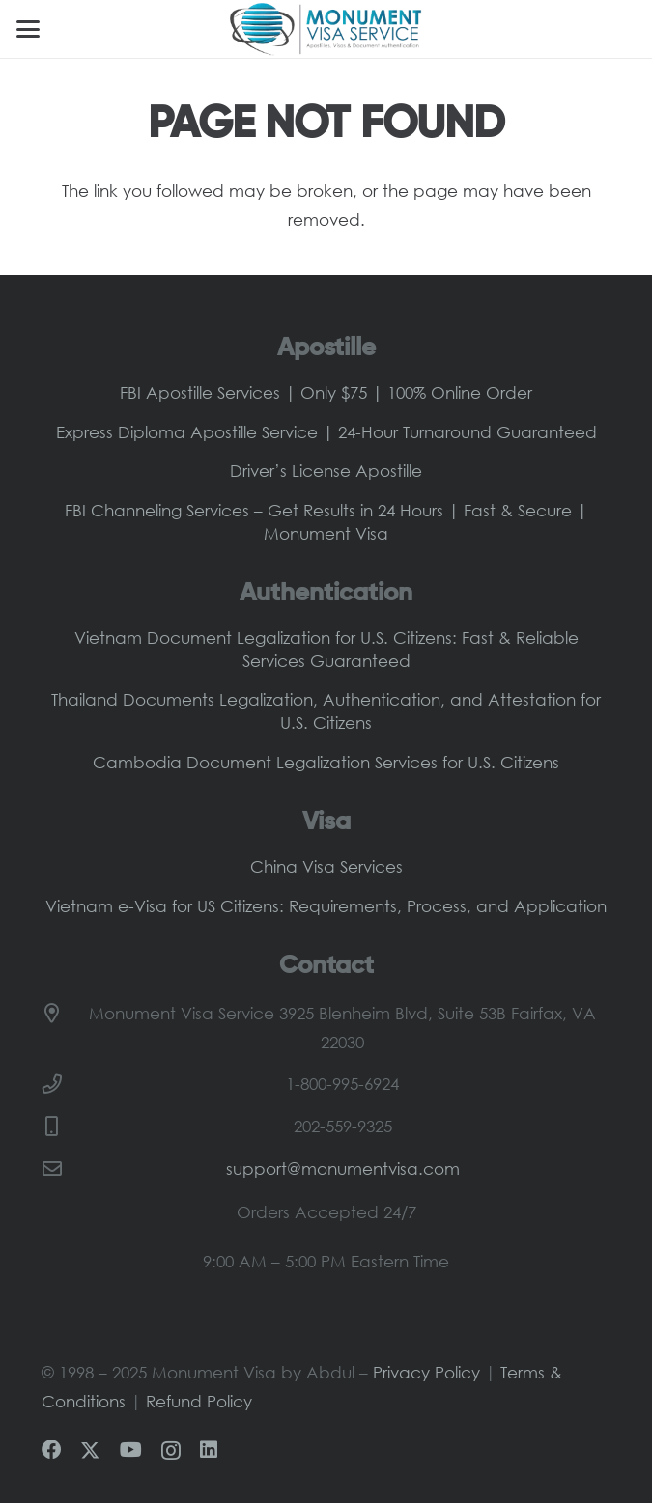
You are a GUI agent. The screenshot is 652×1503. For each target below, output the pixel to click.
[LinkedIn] (208, 1450)
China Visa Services (326, 866)
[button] (27, 29)
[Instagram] (171, 1450)
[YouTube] (131, 1450)
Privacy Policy (426, 1372)
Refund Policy (199, 1401)
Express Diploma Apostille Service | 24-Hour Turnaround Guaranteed (326, 432)
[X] (89, 1450)
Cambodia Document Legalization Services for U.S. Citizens (326, 762)
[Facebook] (51, 1450)
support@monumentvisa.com (343, 1168)
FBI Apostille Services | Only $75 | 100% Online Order (326, 392)
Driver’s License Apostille (326, 470)
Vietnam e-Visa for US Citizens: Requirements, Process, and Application (326, 906)
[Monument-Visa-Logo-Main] (325, 29)
